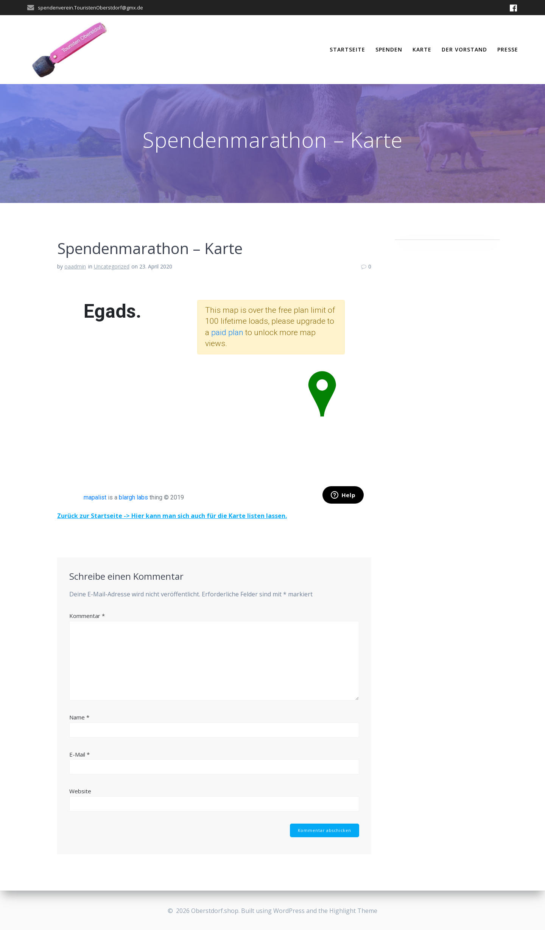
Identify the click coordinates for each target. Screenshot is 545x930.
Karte (422, 49)
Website (80, 791)
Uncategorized (111, 266)
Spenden (388, 49)
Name (79, 717)
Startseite (347, 49)
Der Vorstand (464, 49)
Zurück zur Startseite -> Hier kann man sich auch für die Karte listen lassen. (172, 516)
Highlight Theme (353, 911)
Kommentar (87, 615)
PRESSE (507, 49)
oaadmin (75, 266)
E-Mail (79, 754)
